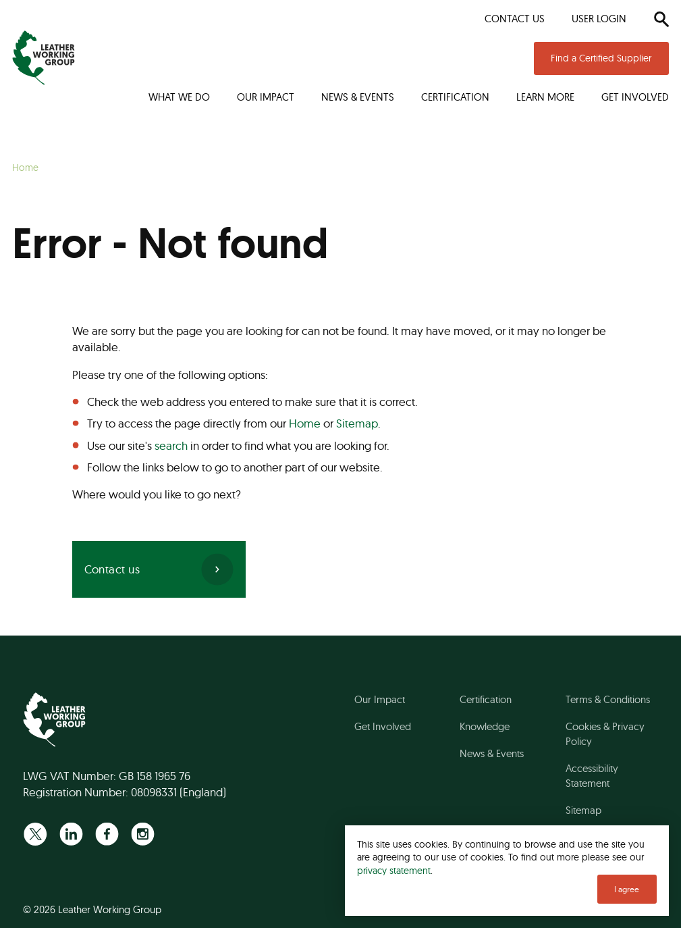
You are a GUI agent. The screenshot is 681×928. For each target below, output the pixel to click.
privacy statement (394, 870)
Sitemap (357, 423)
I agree (626, 889)
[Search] (661, 19)
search (171, 445)
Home (305, 423)
